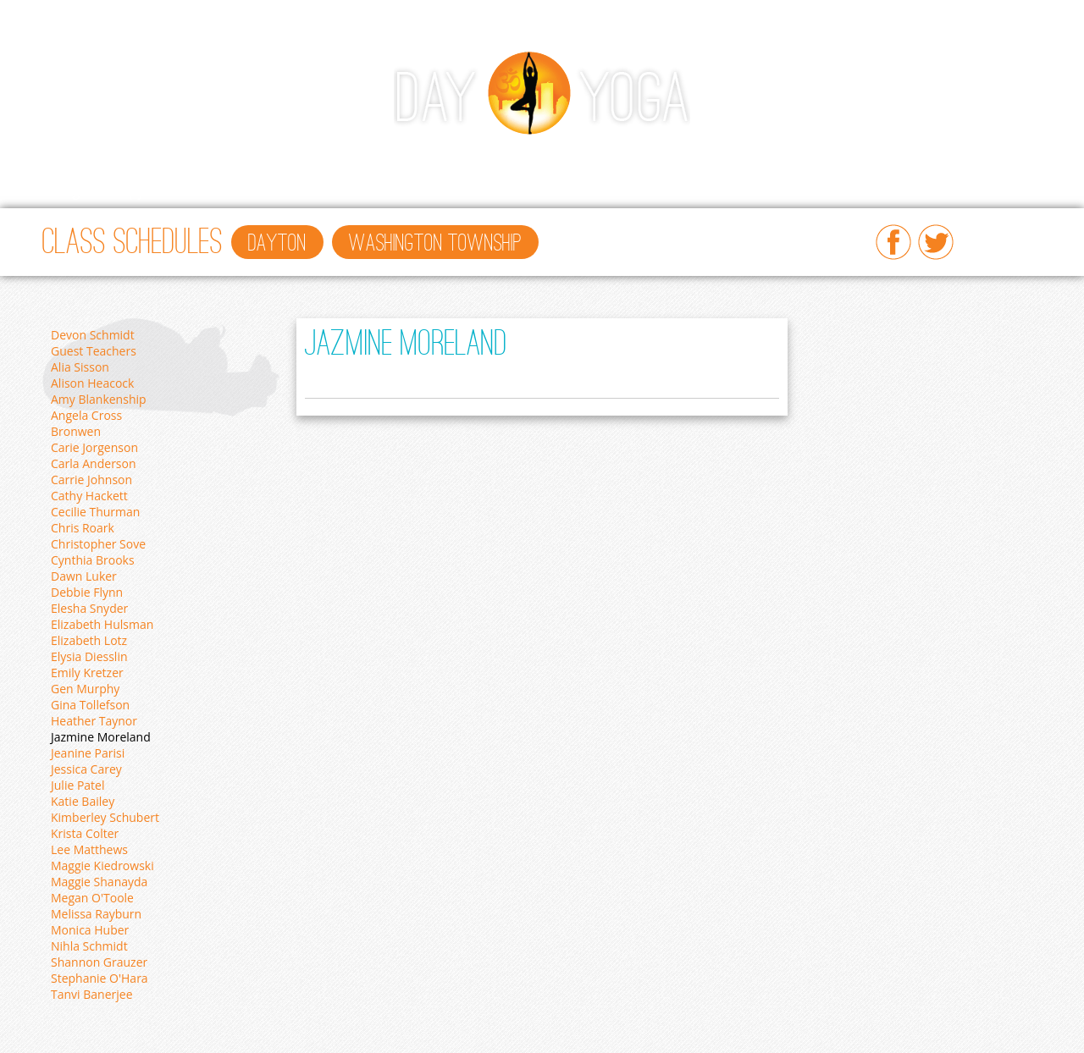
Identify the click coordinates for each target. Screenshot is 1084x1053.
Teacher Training (582, 157)
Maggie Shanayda (99, 882)
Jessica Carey (86, 769)
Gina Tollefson (90, 705)
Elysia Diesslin (89, 656)
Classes (145, 157)
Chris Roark (82, 528)
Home (75, 157)
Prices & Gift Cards (724, 157)
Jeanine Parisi (87, 753)
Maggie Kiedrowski (102, 865)
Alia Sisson (80, 367)
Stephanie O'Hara (99, 978)
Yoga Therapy (100, 191)
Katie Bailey (82, 801)
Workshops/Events (258, 157)
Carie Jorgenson (94, 447)
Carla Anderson (93, 463)
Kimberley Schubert (105, 817)
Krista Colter (85, 833)
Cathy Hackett (89, 496)
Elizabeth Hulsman (102, 624)
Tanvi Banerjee (92, 994)
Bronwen (76, 431)
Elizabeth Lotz (89, 640)
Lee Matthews (89, 849)
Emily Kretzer (87, 672)
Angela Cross (86, 415)
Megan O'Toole (92, 898)
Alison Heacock (92, 383)
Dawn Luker (84, 576)
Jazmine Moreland (101, 737)
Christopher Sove (98, 544)
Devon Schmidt (93, 335)
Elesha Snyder (89, 608)
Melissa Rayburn (96, 914)
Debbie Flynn (87, 592)
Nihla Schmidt (89, 946)
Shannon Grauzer (99, 962)
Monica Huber (90, 930)
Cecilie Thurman (95, 512)
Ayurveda (470, 157)
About (832, 157)
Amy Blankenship (99, 399)
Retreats (906, 157)
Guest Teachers (93, 351)
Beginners (378, 157)
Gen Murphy (85, 689)
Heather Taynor (94, 721)
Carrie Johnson (91, 479)
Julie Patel (78, 785)
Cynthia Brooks (93, 560)
